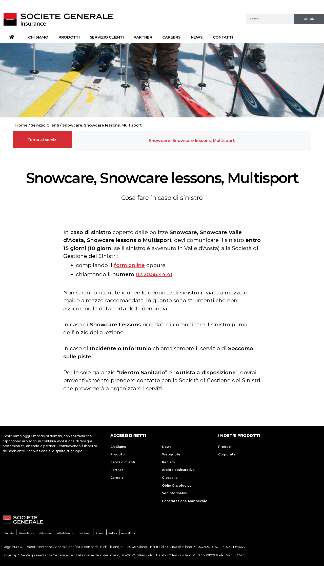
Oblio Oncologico (177, 483)
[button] (191, 140)
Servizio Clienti (107, 37)
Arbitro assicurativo (178, 467)
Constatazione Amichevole (184, 499)
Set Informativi (174, 491)
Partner (143, 37)
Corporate (227, 452)
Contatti (223, 37)
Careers (171, 37)
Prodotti (69, 37)
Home (21, 125)
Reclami (168, 460)
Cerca (309, 19)
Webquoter (172, 452)
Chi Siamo (38, 37)
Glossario (170, 475)
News (197, 37)
